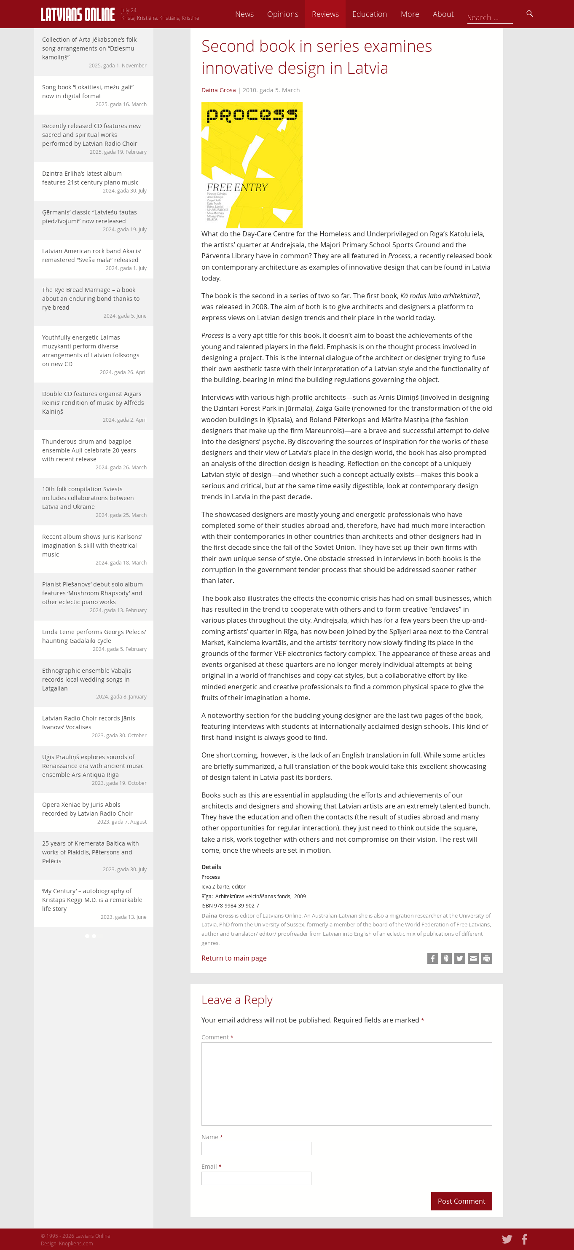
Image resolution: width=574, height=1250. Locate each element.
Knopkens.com (76, 1243)
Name (212, 1137)
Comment (217, 1037)
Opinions (341, 14)
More (469, 14)
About (502, 14)
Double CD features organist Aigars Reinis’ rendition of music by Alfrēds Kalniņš (94, 406)
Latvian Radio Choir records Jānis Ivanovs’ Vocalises (94, 726)
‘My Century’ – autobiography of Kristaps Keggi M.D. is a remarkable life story (94, 904)
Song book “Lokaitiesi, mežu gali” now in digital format (94, 95)
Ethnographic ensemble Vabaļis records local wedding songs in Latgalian (94, 683)
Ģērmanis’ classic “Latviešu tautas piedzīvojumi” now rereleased (94, 220)
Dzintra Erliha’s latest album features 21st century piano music (94, 181)
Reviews (384, 14)
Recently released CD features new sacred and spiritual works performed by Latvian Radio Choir (94, 138)
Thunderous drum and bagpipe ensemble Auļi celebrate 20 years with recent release (94, 454)
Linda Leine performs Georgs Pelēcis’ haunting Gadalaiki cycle (94, 640)
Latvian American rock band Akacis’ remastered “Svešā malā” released (94, 259)
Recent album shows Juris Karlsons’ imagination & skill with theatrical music (94, 549)
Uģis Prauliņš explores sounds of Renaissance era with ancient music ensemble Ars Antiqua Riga (94, 770)
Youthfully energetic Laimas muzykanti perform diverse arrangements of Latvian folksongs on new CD (94, 354)
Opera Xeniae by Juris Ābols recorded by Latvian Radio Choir (94, 812)
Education (428, 14)
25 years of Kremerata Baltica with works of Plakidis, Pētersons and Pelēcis (94, 856)
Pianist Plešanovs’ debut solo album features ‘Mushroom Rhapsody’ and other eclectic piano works (94, 597)
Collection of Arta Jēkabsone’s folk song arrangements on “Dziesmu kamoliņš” (94, 52)
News (303, 14)
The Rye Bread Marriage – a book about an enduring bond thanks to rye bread (94, 302)
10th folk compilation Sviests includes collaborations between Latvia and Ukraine (94, 502)
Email (211, 1166)
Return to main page (234, 958)
